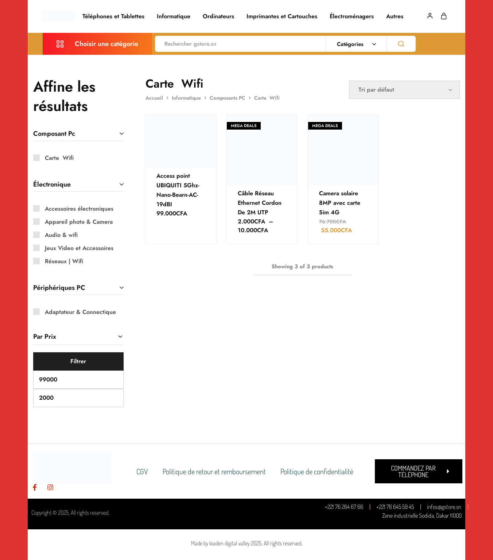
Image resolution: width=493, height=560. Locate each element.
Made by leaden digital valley (220, 543)
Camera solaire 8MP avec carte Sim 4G (339, 202)
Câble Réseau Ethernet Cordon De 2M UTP (260, 202)
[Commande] (404, 90)
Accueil (154, 97)
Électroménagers (352, 16)
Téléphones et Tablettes (113, 16)
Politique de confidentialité (316, 471)
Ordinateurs (218, 16)
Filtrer (78, 361)
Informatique (173, 16)
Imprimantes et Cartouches (281, 16)
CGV (142, 471)
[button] (418, 471)
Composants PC (227, 97)
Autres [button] (394, 16)
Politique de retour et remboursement (214, 471)
